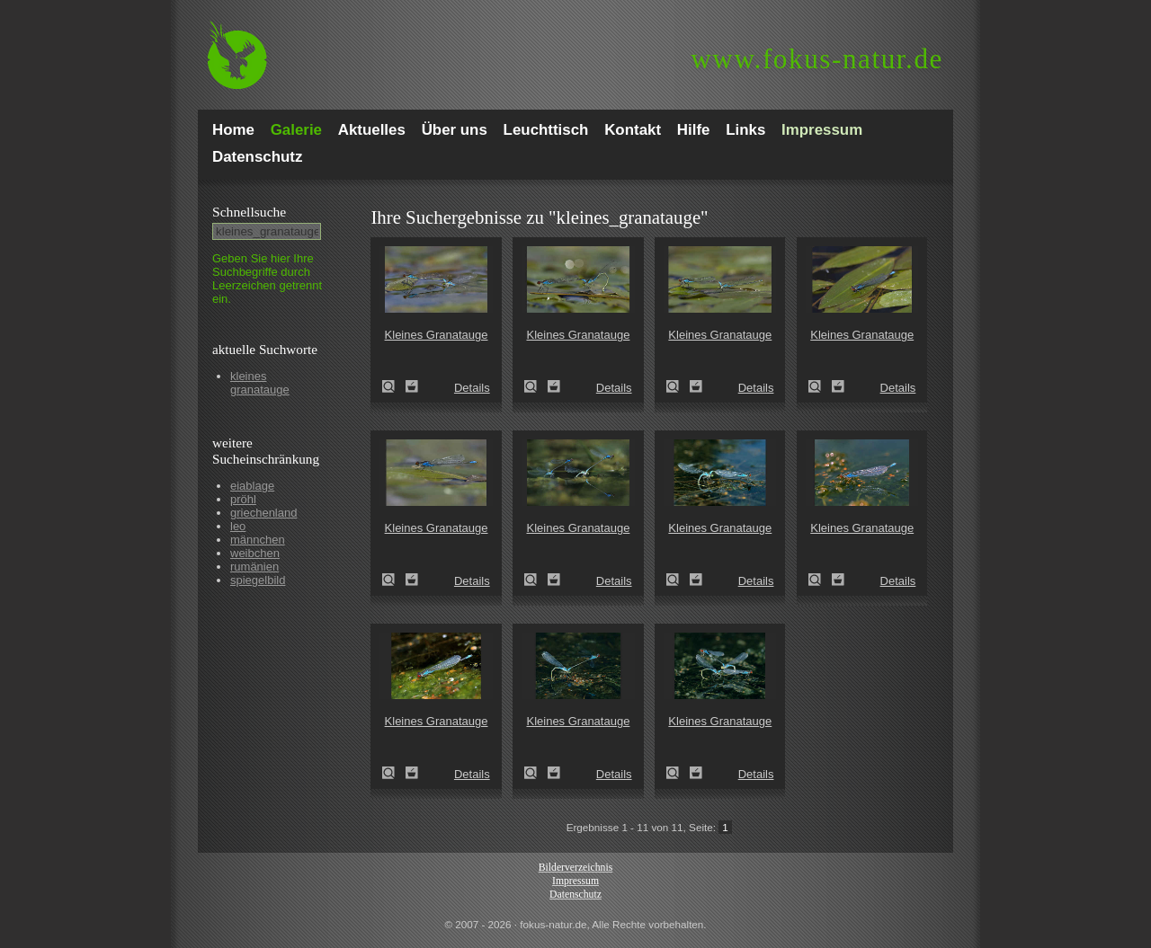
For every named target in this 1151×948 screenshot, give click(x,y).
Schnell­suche (249, 211)
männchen (257, 539)
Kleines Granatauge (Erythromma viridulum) (394, 386)
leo (237, 526)
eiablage (252, 485)
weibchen (255, 553)
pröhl (243, 499)
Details (472, 387)
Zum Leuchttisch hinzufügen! (412, 386)
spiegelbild (257, 580)
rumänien (254, 566)
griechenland (263, 512)
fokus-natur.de (817, 59)
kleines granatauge (260, 382)
